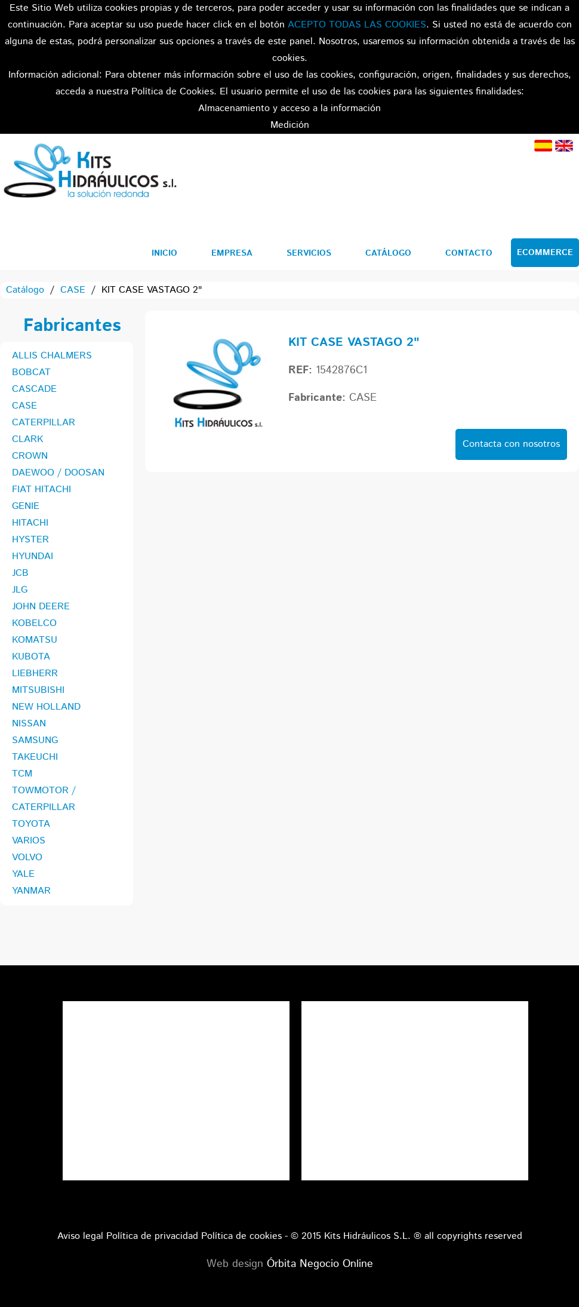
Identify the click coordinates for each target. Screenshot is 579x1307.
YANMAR (31, 891)
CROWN (30, 456)
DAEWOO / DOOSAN (58, 473)
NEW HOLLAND (46, 707)
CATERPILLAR (43, 422)
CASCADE (34, 389)
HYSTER (30, 540)
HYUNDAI (32, 556)
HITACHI (30, 523)
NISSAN (29, 724)
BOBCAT (31, 372)
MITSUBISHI (38, 690)
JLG (19, 590)
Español (543, 146)
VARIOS (28, 841)
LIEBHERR (35, 673)
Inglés (564, 146)
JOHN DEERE (41, 606)
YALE (23, 874)
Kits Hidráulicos (89, 172)
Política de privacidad (152, 1236)
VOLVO (27, 857)
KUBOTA (31, 657)
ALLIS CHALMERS (52, 356)
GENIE (25, 506)
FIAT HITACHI (41, 489)
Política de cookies (241, 1236)
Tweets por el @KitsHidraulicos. (414, 1009)
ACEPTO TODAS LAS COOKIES (357, 25)
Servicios (309, 253)
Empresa (231, 253)
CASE (72, 290)
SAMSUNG (35, 740)
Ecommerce (545, 253)
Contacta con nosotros (511, 444)
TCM (22, 774)
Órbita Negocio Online (320, 1264)
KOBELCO (34, 623)
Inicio (164, 253)
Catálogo (388, 253)
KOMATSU (34, 640)
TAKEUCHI (35, 757)
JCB (20, 573)
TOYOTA (31, 824)
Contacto (468, 253)
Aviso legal (80, 1236)
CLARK (27, 439)
